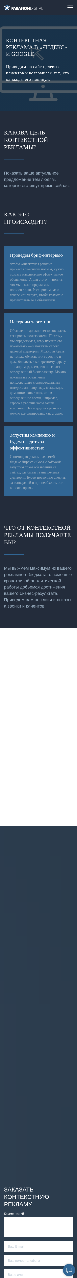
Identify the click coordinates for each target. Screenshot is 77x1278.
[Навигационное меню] (70, 8)
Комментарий (14, 1214)
